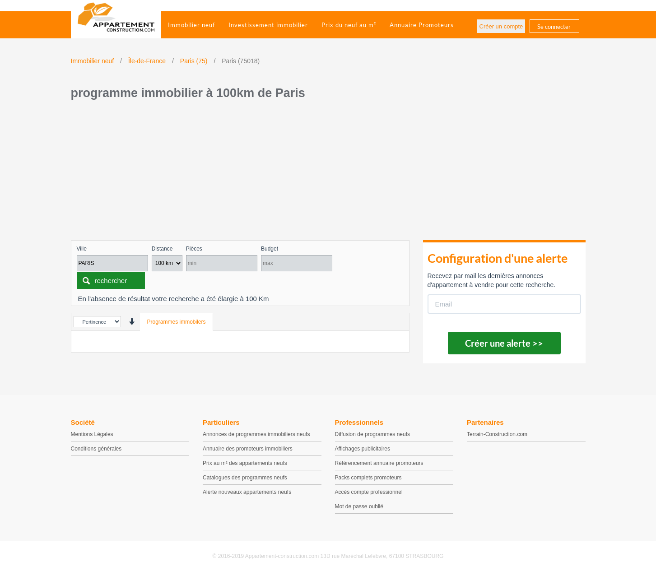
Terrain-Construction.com (497, 434)
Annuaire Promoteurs (422, 24)
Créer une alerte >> (504, 343)
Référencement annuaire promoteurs (379, 463)
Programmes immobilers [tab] (176, 322)
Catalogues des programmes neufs (245, 477)
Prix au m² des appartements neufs (245, 463)
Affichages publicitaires (363, 449)
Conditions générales (96, 449)
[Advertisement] (328, 172)
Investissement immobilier (268, 24)
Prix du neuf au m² (348, 24)
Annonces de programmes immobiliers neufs (256, 434)
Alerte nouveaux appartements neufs (247, 492)
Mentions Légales (92, 434)
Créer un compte (501, 26)
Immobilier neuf (191, 24)
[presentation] (131, 321)
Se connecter (554, 26)
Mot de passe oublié (359, 506)
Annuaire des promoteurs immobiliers (248, 449)
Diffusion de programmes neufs (372, 434)
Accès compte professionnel (369, 492)
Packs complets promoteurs (368, 477)
